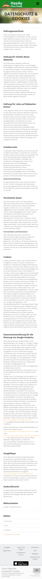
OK (37, 570)
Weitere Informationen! (35, 575)
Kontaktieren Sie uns (21, 554)
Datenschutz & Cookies (11, 534)
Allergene (7, 530)
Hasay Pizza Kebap (21, 548)
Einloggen (7, 547)
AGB (5, 526)
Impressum (7, 521)
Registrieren (7, 551)
